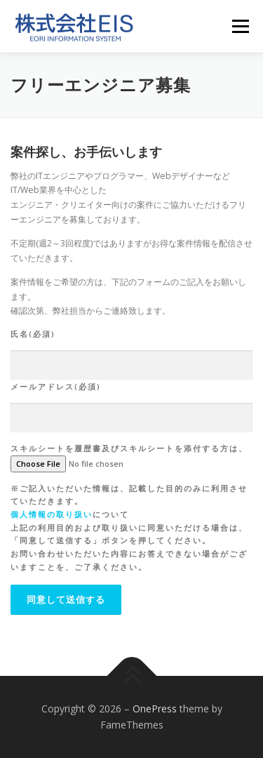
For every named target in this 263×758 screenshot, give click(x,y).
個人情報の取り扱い (52, 514)
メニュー (240, 26)
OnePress (155, 708)
